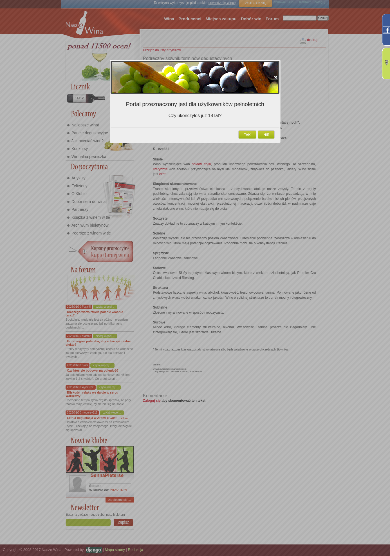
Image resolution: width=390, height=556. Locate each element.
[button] (276, 77)
